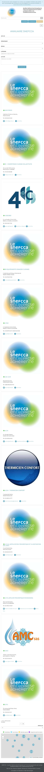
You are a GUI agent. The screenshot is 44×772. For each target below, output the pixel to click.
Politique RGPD (32, 768)
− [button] (2, 737)
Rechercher (22, 67)
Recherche (24, 768)
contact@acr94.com (9, 441)
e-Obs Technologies (28, 770)
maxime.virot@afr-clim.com (11, 608)
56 (17, 735)
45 (22, 745)
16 (28, 739)
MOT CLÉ (3, 36)
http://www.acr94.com (21, 441)
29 (33, 745)
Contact (39, 21)
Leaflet (30, 757)
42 (39, 739)
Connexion (32, 21)
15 (19, 751)
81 (13, 746)
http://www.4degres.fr (21, 226)
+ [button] (2, 735)
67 (7, 740)
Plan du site (10, 768)
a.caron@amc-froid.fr (9, 661)
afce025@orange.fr (9, 554)
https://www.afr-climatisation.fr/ (27, 608)
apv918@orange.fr (8, 715)
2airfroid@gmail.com (9, 121)
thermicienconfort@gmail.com (11, 501)
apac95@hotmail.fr (9, 333)
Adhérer (24, 21)
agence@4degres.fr (9, 226)
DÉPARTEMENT (4, 41)
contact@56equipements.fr (10, 280)
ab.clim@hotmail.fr (9, 387)
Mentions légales (17, 768)
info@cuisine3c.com (9, 174)
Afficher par (40, 725)
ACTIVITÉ (3, 56)
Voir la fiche (19, 121)
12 (24, 757)
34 (35, 736)
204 (31, 752)
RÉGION (2, 46)
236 (24, 736)
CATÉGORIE (3, 51)
